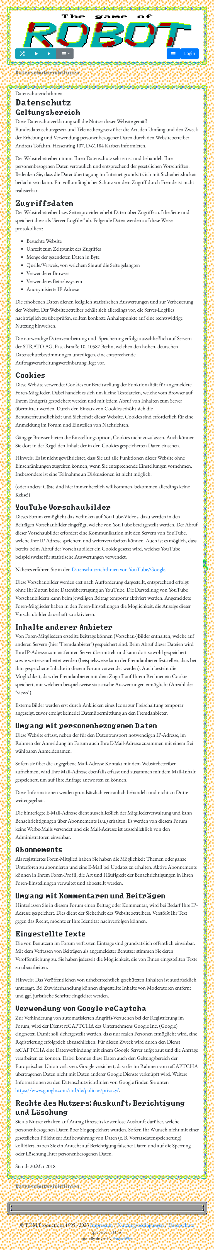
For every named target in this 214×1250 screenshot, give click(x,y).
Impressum (101, 1224)
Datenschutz (181, 1224)
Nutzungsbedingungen (140, 1224)
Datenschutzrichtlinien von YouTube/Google (118, 569)
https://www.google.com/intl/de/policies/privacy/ (67, 1090)
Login (189, 53)
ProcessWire (122, 1238)
